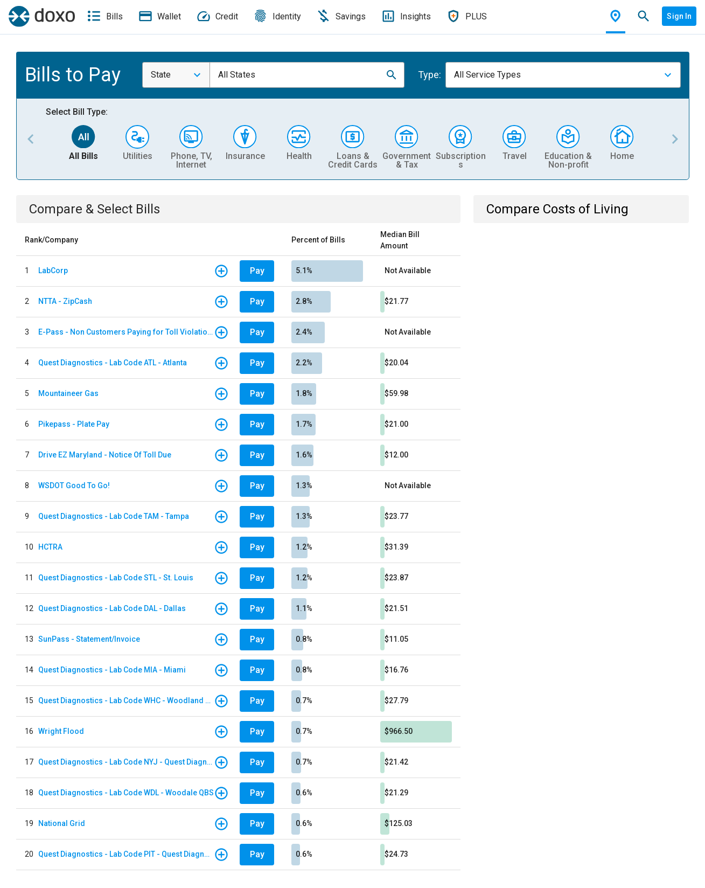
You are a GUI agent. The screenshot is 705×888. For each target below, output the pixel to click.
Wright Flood (61, 731)
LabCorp (53, 270)
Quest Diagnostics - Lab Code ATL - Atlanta (112, 362)
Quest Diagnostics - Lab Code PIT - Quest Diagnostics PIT (126, 854)
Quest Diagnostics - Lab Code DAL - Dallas (112, 608)
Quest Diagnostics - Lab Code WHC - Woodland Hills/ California (126, 700)
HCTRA (50, 547)
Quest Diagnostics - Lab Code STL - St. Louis (115, 577)
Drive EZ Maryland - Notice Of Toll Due (104, 454)
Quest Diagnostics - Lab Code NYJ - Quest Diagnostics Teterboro (126, 762)
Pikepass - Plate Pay (73, 424)
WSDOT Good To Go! (74, 485)
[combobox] (176, 75)
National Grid (61, 823)
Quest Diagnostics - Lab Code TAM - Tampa (113, 516)
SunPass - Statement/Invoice (89, 639)
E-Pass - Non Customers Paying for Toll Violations (126, 332)
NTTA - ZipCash (65, 301)
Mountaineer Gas (68, 393)
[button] (391, 74)
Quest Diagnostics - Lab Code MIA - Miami (112, 669)
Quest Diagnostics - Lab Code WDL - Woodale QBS (126, 792)
